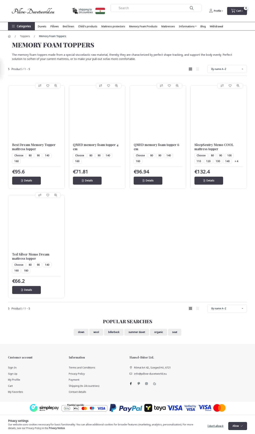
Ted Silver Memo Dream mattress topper (30, 256)
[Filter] (4, 69)
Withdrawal (216, 26)
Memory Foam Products (143, 26)
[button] (21, 26)
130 (218, 161)
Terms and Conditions (82, 367)
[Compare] (40, 85)
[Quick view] (56, 85)
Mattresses (168, 26)
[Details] (26, 181)
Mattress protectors (113, 26)
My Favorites (15, 392)
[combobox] (156, 8)
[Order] (227, 69)
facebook (131, 384)
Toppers (25, 36)
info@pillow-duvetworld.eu (150, 373)
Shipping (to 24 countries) (84, 386)
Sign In (12, 367)
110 (199, 161)
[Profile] (216, 11)
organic (158, 332)
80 (30, 155)
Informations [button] (187, 26)
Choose (18, 155)
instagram (147, 384)
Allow (235, 429)
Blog (203, 26)
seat (174, 332)
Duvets (42, 26)
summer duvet (136, 332)
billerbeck (113, 332)
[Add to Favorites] (48, 85)
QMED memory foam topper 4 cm (95, 147)
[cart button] (237, 11)
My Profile (14, 379)
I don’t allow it (215, 429)
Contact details (77, 392)
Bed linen (68, 26)
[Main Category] (9, 36)
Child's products (87, 26)
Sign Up (12, 373)
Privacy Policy (77, 373)
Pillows (54, 26)
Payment (74, 379)
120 (208, 161)
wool (96, 332)
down (81, 332)
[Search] (191, 8)
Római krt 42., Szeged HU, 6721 (152, 367)
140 (47, 155)
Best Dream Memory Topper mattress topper (34, 147)
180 (26, 270)
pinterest (139, 384)
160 (16, 161)
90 (38, 155)
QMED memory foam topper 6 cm (156, 147)
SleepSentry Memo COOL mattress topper (213, 147)
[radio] (197, 69)
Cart (10, 386)
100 (229, 155)
